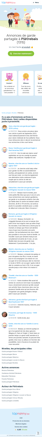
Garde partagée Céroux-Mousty (12, 398)
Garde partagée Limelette (10, 401)
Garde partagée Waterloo (10, 357)
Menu (36, 2)
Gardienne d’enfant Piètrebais (11, 373)
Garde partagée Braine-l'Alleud (12, 351)
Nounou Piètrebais (8, 370)
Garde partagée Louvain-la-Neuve (13, 360)
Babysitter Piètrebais (8, 376)
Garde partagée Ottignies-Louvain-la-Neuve (16, 395)
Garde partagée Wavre (9, 354)
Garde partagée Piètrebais (10, 382)
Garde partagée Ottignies (10, 392)
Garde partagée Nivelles (10, 363)
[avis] (21, 430)
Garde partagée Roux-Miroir (11, 389)
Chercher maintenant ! (21, 54)
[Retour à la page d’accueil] (9, 2)
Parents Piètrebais (8, 379)
